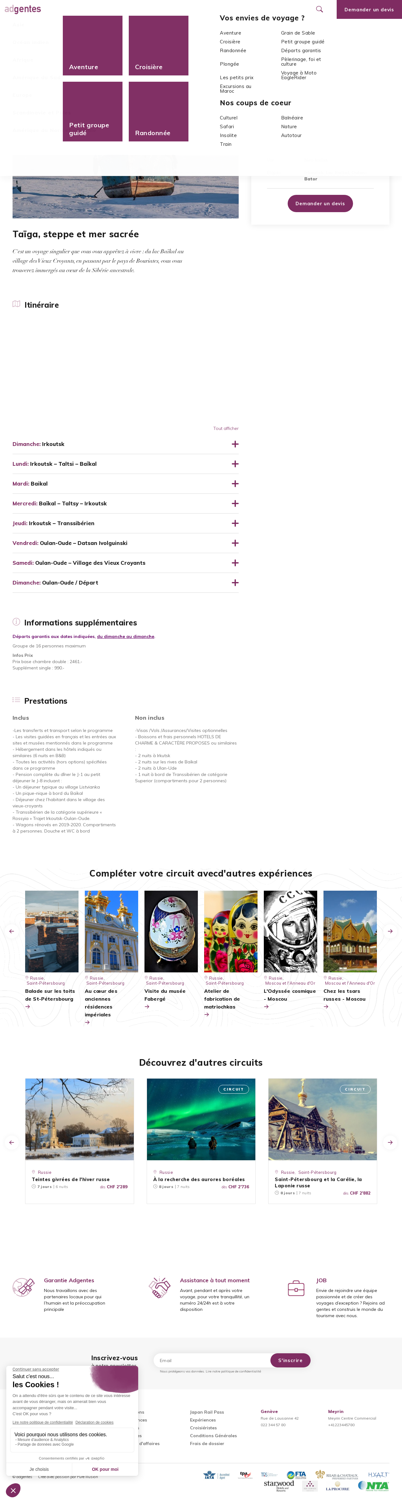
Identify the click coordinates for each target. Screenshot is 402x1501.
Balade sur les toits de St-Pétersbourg (50, 999)
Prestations (182, 28)
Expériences (203, 1420)
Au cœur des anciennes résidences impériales (101, 1007)
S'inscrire (290, 1360)
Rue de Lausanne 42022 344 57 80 (280, 1418)
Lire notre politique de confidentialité (233, 1371)
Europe (42, 44)
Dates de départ (139, 28)
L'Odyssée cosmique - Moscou (290, 999)
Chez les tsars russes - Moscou (344, 999)
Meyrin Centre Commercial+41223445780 (352, 1418)
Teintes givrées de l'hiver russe (71, 1179)
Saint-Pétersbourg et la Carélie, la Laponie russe (318, 1182)
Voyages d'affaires (139, 1443)
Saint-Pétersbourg (317, 1172)
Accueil (21, 44)
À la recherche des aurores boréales (199, 1179)
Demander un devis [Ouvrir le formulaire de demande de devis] (369, 10)
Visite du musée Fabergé (165, 999)
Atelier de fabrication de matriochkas (222, 1003)
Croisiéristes (203, 1428)
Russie (61, 44)
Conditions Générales (213, 1435)
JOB (321, 1280)
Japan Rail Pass (207, 1412)
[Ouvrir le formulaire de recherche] (319, 9)
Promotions (167, 9)
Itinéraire (22, 28)
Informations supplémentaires (77, 28)
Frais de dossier (207, 1443)
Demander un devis (320, 203)
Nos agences (211, 9)
